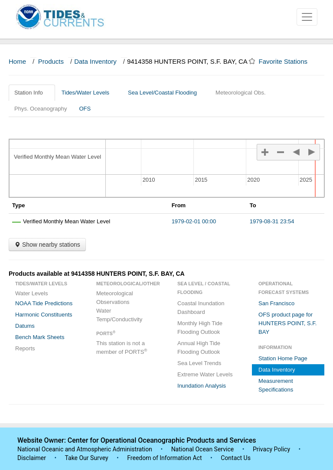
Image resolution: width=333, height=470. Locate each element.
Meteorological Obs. (240, 92)
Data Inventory (95, 61)
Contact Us (236, 457)
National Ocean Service (202, 449)
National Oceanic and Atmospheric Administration (84, 449)
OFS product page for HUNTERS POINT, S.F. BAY (287, 323)
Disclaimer (31, 457)
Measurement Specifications (275, 385)
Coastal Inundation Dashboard (200, 307)
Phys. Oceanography (40, 108)
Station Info (31, 92)
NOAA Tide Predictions (43, 303)
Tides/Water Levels (89, 92)
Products (51, 61)
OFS (85, 108)
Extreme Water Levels (204, 374)
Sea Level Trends (199, 363)
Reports (25, 348)
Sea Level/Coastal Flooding (165, 92)
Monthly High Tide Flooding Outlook (199, 327)
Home (17, 61)
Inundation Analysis (201, 385)
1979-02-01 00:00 (194, 221)
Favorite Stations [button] (287, 61)
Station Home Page (282, 358)
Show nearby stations (47, 244)
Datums (25, 326)
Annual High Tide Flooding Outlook (198, 347)
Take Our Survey (87, 457)
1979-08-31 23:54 (272, 221)
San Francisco (276, 303)
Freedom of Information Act (164, 457)
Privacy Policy (271, 449)
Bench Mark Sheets (39, 337)
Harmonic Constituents (43, 314)
